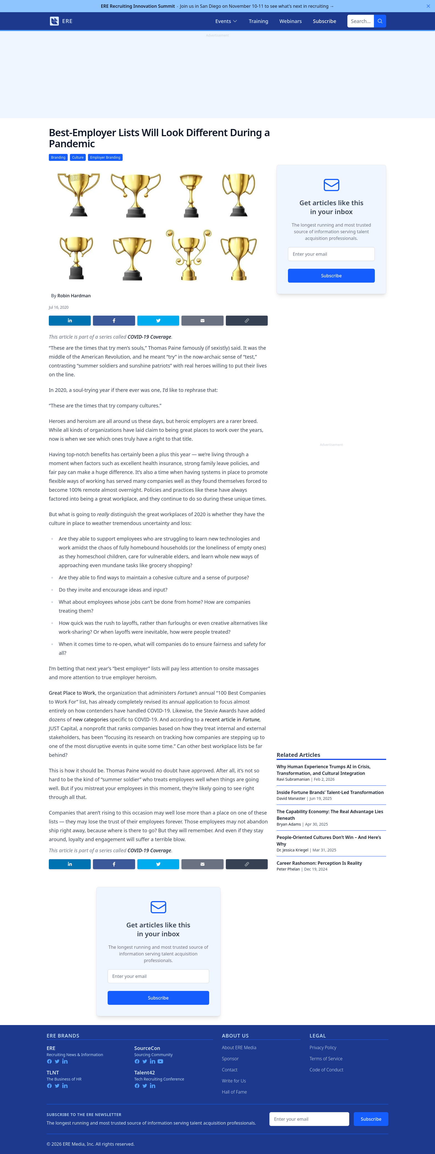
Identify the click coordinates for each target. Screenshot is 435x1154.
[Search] (380, 21)
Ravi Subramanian (293, 779)
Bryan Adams (289, 824)
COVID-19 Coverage (149, 336)
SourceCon (147, 1048)
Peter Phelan (288, 869)
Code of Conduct (326, 1070)
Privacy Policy (323, 1047)
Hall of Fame (234, 1092)
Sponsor (230, 1059)
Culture (78, 157)
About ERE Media (239, 1047)
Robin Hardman (74, 296)
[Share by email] (202, 321)
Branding (58, 157)
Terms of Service (326, 1059)
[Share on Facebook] (114, 321)
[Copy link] (247, 321)
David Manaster (291, 798)
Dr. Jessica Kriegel (292, 850)
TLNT (53, 1072)
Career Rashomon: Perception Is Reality (319, 863)
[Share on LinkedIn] (70, 321)
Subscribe (158, 998)
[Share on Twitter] (158, 321)
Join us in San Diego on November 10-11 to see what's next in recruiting (217, 6)
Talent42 (144, 1072)
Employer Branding (105, 157)
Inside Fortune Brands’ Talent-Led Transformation (330, 792)
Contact (229, 1070)
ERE (51, 1048)
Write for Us (234, 1081)
